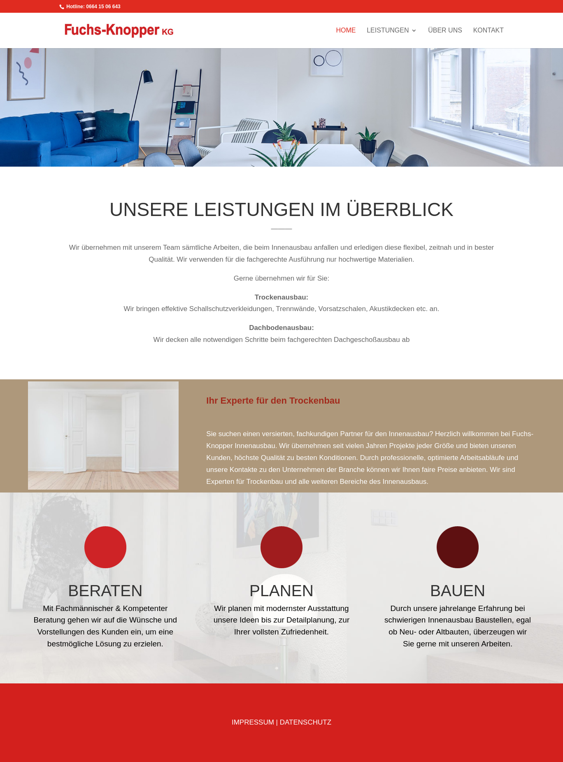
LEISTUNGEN (388, 31)
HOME (346, 31)
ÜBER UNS (445, 31)
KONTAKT (488, 31)
